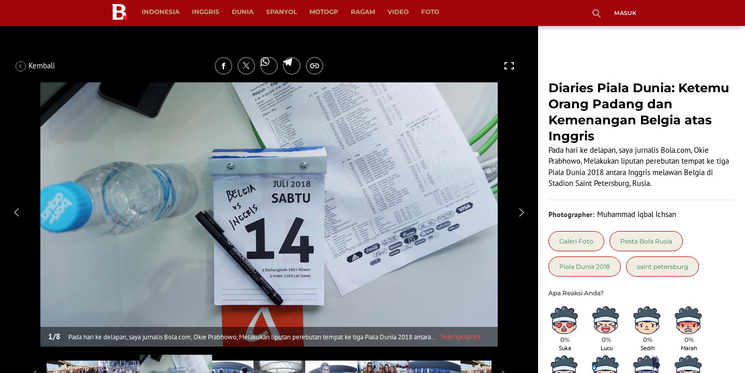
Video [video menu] (398, 12)
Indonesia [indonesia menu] (161, 12)
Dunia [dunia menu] (243, 12)
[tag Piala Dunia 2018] (584, 266)
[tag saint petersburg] (662, 266)
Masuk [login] (625, 13)
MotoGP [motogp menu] (323, 12)
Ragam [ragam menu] (363, 12)
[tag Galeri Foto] (576, 241)
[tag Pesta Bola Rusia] (646, 241)
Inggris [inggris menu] (205, 12)
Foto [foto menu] (430, 12)
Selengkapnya (460, 336)
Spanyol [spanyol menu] (281, 12)
